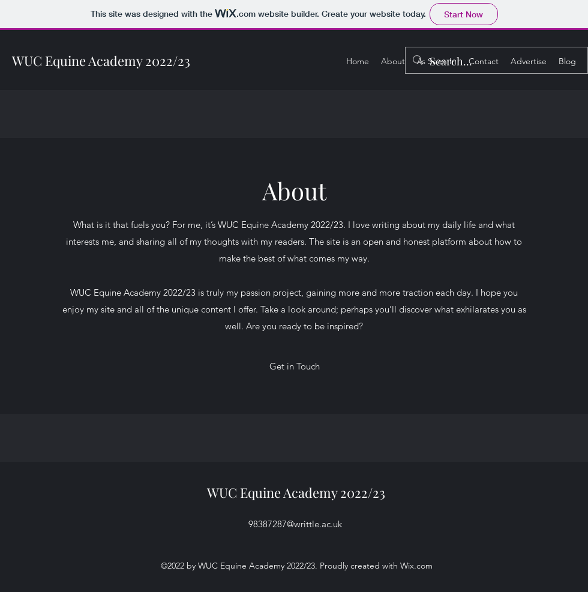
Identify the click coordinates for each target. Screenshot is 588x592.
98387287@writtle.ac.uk (295, 524)
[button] (294, 366)
